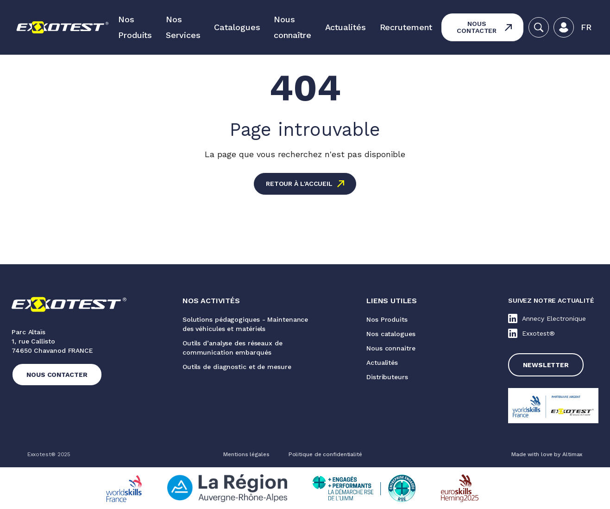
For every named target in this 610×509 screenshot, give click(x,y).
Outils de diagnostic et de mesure (236, 366)
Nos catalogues (390, 333)
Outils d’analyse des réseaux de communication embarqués (232, 347)
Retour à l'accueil (299, 183)
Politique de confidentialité (325, 454)
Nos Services (183, 27)
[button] (586, 27)
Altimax (572, 454)
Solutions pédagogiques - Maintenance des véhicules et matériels (245, 324)
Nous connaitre (390, 348)
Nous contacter (477, 27)
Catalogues (237, 27)
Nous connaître (292, 27)
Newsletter (546, 365)
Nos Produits (135, 27)
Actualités (345, 27)
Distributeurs (387, 377)
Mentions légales (246, 454)
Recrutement (406, 27)
